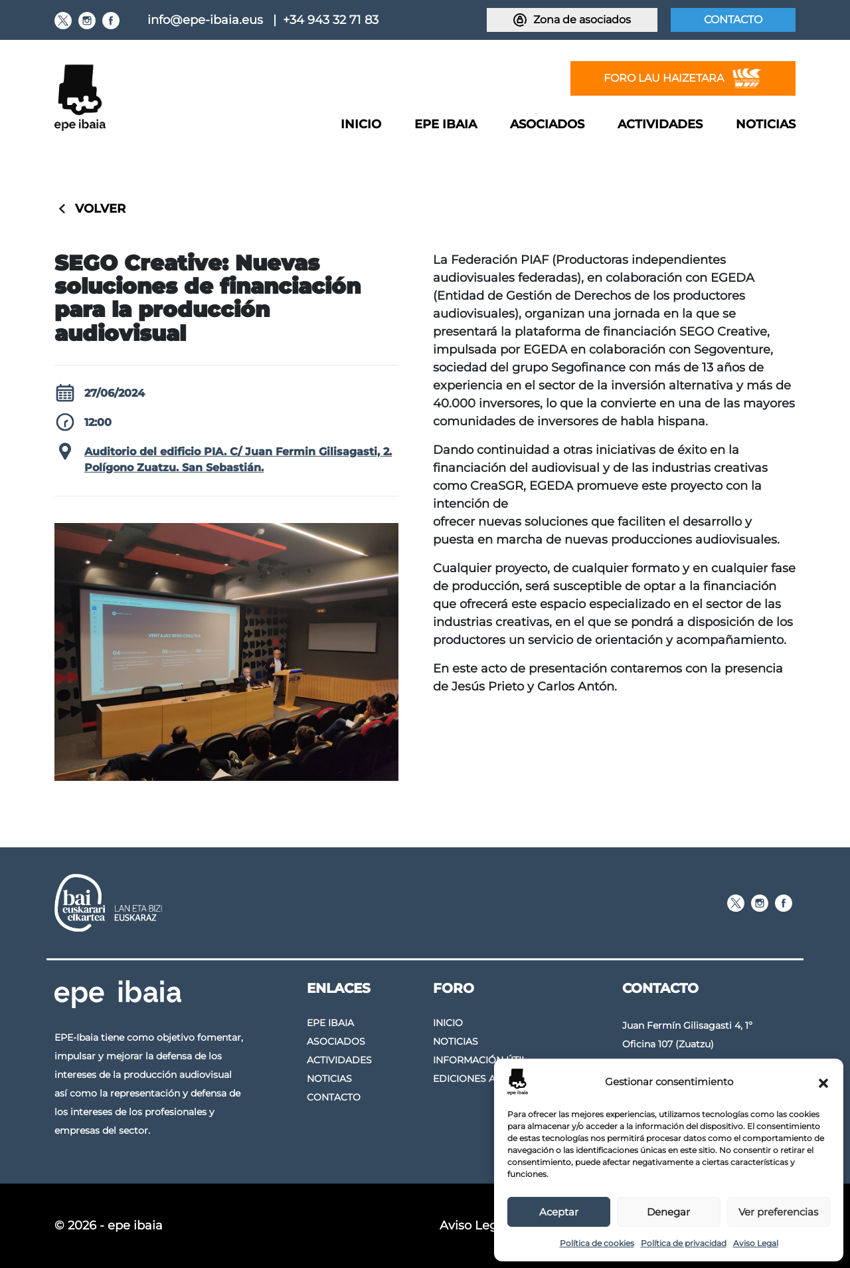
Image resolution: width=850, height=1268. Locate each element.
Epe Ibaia (445, 124)
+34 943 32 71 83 (331, 20)
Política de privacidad (683, 1243)
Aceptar (558, 1212)
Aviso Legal (755, 1243)
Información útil (480, 1060)
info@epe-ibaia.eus (205, 20)
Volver (100, 208)
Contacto (733, 19)
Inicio (361, 124)
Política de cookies (597, 1243)
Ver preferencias (778, 1212)
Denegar (668, 1212)
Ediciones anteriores (491, 1079)
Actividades (660, 124)
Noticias (766, 124)
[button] (823, 1082)
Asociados (547, 124)
